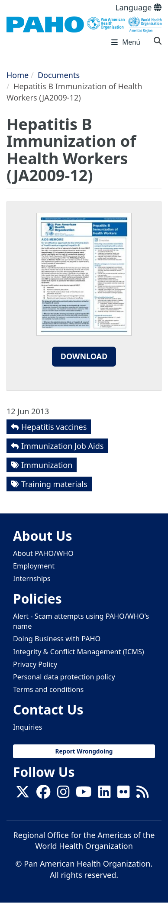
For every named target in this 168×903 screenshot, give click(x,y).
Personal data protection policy (64, 677)
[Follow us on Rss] (142, 794)
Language (138, 7)
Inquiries (27, 727)
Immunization (46, 465)
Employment (34, 566)
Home (17, 75)
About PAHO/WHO (43, 553)
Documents (59, 75)
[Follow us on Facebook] (43, 794)
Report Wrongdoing (84, 751)
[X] (22, 794)
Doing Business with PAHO (56, 638)
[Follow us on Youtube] (83, 794)
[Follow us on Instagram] (63, 794)
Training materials (54, 484)
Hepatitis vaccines (54, 427)
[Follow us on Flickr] (123, 794)
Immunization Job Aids (62, 446)
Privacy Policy (35, 664)
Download (84, 356)
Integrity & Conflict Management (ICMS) (78, 651)
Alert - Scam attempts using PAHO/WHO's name (81, 621)
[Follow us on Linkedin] (104, 794)
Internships (32, 578)
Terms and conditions (48, 689)
